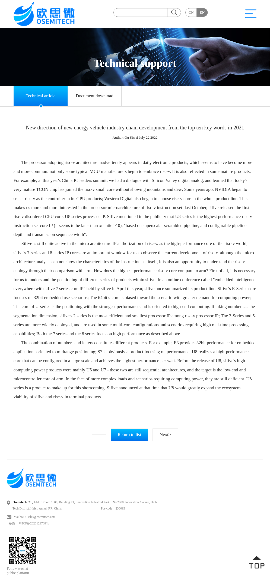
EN (202, 12)
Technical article (40, 95)
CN (190, 12)
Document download (94, 95)
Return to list (129, 434)
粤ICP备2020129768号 (34, 523)
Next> (165, 434)
